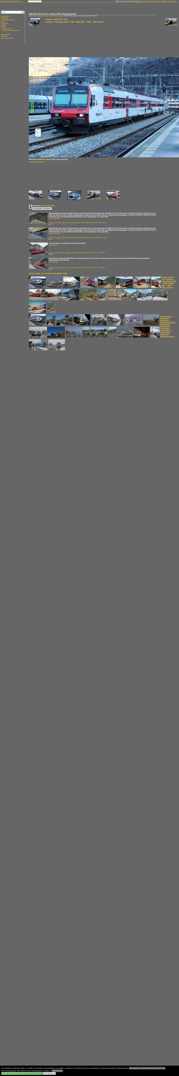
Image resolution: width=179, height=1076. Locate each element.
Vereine (3, 27)
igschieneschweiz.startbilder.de (10, 1)
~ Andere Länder (6, 29)
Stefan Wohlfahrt (54, 218)
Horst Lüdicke (53, 245)
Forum (31, 1)
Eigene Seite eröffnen (169, 1)
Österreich (4, 23)
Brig (61, 16)
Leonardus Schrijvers (36, 162)
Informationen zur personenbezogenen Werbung (147, 1068)
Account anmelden (154, 1)
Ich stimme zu (49, 1073)
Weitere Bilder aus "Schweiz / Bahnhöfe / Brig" (48, 273)
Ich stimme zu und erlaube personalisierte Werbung (22, 1073)
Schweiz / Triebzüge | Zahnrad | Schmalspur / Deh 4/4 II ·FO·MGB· (85, 252)
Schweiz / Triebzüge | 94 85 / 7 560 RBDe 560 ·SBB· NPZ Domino (74, 22)
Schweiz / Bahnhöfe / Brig (56, 19)
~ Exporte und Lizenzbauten (10, 30)
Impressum (37, 1)
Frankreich (4, 18)
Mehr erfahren (57, 1071)
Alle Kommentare (48, 206)
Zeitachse (4, 36)
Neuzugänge (5, 34)
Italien (3, 22)
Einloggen (143, 1)
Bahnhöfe (54, 16)
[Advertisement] (42, 39)
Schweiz (47, 16)
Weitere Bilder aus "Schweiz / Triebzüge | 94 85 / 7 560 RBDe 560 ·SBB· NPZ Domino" (169, 283)
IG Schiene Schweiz (7, 20)
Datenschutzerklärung (7, 38)
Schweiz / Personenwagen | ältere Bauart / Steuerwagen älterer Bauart (86, 222)
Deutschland (5, 16)
